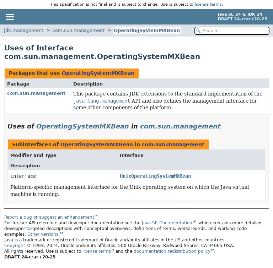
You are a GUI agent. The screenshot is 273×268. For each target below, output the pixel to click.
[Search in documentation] (231, 31)
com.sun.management (79, 30)
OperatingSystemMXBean (147, 30)
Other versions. (43, 234)
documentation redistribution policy (172, 251)
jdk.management (23, 30)
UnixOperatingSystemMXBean (155, 176)
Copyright (14, 245)
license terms (208, 4)
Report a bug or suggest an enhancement (49, 217)
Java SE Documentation (167, 222)
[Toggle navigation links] (10, 17)
